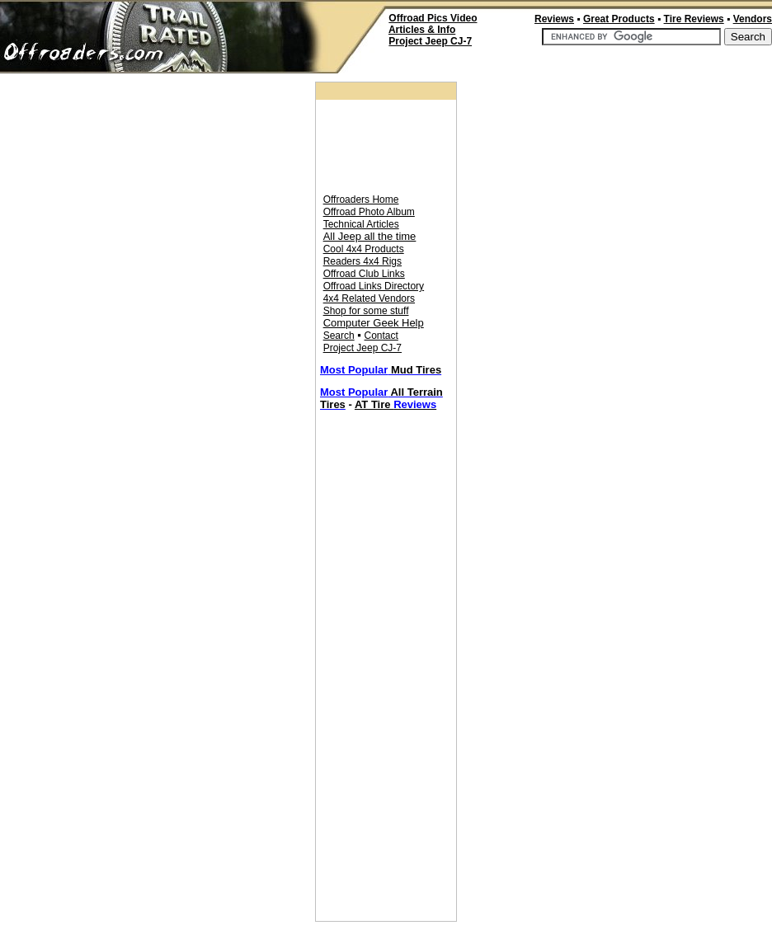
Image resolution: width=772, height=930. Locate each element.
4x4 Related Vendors (369, 298)
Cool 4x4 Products (363, 249)
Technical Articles (361, 224)
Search (339, 335)
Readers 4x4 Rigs (362, 261)
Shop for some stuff (366, 311)
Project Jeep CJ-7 (362, 348)
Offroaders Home (361, 199)
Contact (381, 335)
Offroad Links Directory (374, 286)
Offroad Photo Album (369, 212)
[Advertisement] (579, 65)
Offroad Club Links (364, 273)
